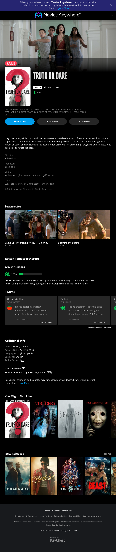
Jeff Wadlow (10, 158)
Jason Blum (10, 166)
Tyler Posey (20, 183)
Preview (52, 121)
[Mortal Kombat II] (70, 476)
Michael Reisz (11, 175)
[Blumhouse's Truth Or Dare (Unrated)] (17, 419)
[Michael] (44, 476)
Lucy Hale (9, 183)
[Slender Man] (70, 419)
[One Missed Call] (97, 419)
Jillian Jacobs (24, 175)
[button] (31, 224)
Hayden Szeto (47, 183)
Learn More (24, 383)
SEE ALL (107, 454)
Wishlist (84, 121)
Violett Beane (33, 183)
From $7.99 (20, 121)
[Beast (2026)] (97, 476)
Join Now (63, 8)
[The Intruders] (44, 419)
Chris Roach (36, 175)
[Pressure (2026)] (17, 476)
